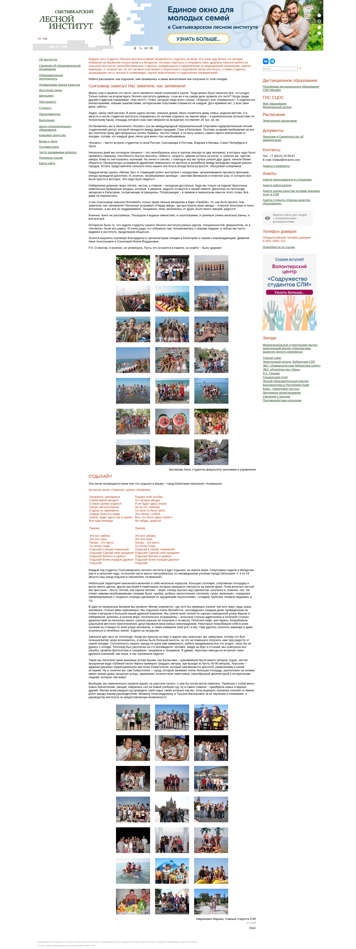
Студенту (45, 108)
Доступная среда (50, 90)
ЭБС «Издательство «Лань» (281, 369)
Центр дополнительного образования (55, 128)
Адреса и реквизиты (276, 166)
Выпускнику (47, 120)
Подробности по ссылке (279, 247)
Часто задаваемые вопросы (58, 152)
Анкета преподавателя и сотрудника (287, 179)
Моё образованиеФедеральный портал (277, 105)
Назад (252, 927)
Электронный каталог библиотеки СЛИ (289, 361)
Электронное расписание (280, 120)
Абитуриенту (47, 101)
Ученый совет (272, 358)
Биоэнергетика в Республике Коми (286, 385)
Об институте (48, 59)
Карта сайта (47, 163)
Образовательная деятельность (51, 76)
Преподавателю (50, 114)
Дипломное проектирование (282, 392)
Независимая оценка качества (59, 84)
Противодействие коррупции (282, 400)
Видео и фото (48, 141)
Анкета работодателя (277, 185)
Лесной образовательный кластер (286, 381)
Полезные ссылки (51, 157)
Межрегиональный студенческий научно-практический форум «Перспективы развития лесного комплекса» (290, 348)
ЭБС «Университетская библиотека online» (292, 365)
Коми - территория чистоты (281, 388)
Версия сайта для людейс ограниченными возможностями (290, 218)
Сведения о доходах (276, 396)
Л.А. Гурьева (271, 373)
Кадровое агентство (52, 135)
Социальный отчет (275, 377)
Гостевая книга (49, 147)
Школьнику (46, 95)
